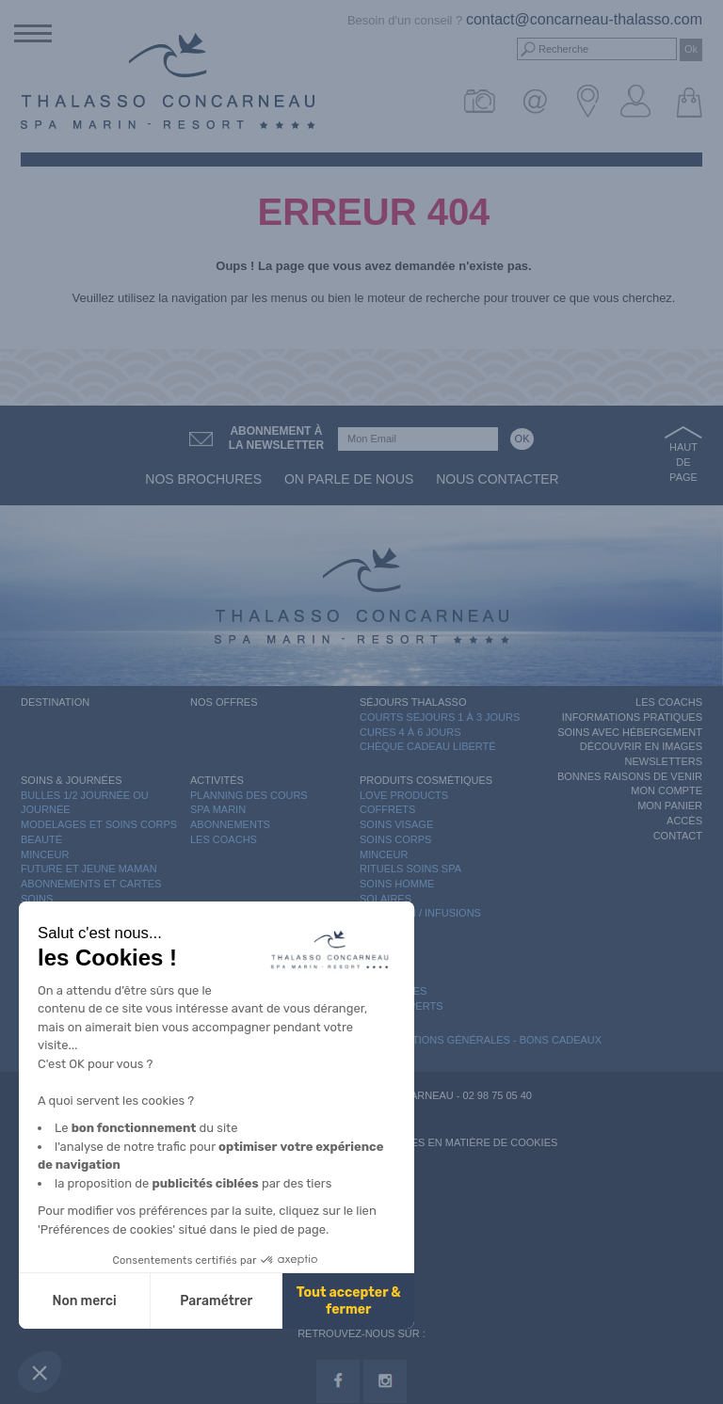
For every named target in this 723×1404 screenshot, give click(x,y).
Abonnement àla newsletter (277, 438)
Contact (677, 835)
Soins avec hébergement (629, 732)
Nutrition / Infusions (420, 912)
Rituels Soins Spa (410, 868)
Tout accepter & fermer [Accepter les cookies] (349, 1300)
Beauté (41, 839)
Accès (684, 820)
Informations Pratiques (632, 717)
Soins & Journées (71, 780)
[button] (39, 1372)
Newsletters (663, 761)
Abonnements (230, 824)
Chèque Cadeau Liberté (428, 746)
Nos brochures (203, 479)
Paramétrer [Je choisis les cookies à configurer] (216, 1301)
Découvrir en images (641, 746)
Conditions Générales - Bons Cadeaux (490, 1039)
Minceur (45, 854)
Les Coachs (223, 839)
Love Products (404, 795)
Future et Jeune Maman (89, 868)
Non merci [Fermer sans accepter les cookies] (84, 1301)
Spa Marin (218, 809)
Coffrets (387, 809)
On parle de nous (348, 479)
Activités (217, 780)
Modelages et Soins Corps (99, 824)
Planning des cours (249, 795)
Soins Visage (396, 824)
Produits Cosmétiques (426, 780)
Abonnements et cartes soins (91, 891)
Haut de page (683, 461)
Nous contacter (497, 479)
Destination (55, 702)
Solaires (385, 898)
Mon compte (666, 790)
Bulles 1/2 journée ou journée (85, 803)
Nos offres (224, 702)
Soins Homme (397, 883)
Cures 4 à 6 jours (410, 732)
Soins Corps (395, 839)
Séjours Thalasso (413, 702)
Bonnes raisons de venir (629, 776)
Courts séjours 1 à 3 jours (440, 717)
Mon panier (669, 805)
